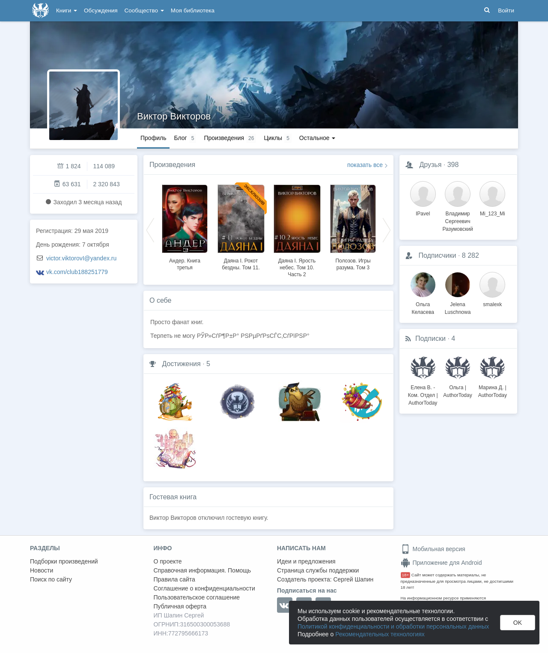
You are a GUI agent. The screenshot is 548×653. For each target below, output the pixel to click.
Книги (66, 10)
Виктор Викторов (174, 116)
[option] (185, 226)
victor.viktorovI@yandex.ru (81, 258)
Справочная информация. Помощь (202, 570)
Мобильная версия (433, 549)
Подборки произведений (64, 561)
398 (453, 164)
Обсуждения (100, 10)
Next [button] (386, 229)
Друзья (430, 164)
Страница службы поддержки (318, 570)
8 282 (470, 255)
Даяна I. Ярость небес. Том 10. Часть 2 (297, 267)
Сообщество (144, 10)
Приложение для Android (441, 562)
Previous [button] (150, 229)
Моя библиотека (192, 10)
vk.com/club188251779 (77, 271)
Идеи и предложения (306, 561)
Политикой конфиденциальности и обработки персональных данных (393, 626)
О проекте (168, 561)
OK (517, 622)
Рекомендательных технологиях (380, 634)
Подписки (430, 338)
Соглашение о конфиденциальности (204, 588)
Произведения (172, 164)
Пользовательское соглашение (197, 597)
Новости (41, 570)
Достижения (181, 363)
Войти (506, 10)
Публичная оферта (180, 606)
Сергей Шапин (353, 579)
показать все (365, 164)
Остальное (317, 137)
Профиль (153, 137)
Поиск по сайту (51, 579)
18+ (405, 574)
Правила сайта (174, 579)
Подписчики (437, 255)
